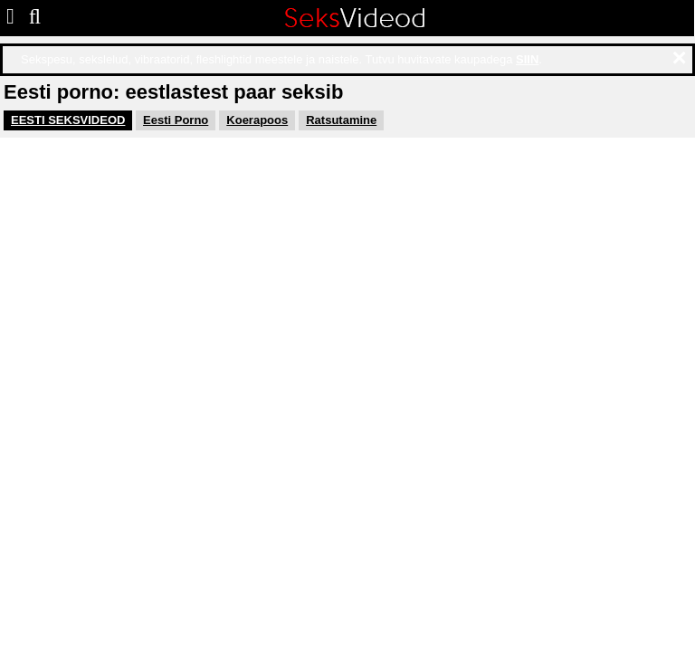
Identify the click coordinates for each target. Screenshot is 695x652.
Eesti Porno (175, 120)
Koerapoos (257, 120)
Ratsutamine (341, 120)
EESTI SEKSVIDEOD (68, 120)
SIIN (527, 59)
